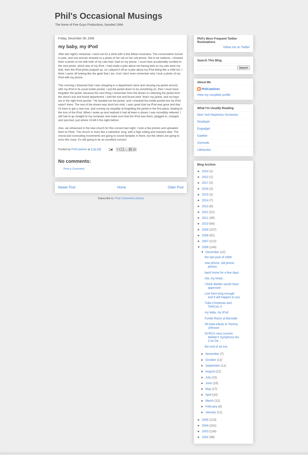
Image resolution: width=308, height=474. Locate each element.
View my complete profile (213, 94)
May (208, 389)
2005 (205, 419)
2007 (205, 241)
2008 (205, 235)
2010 (205, 223)
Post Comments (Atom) (129, 198)
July (208, 377)
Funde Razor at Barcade (221, 318)
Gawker (202, 135)
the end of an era (216, 346)
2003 (205, 431)
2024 (205, 171)
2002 (205, 437)
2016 (205, 188)
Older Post (176, 187)
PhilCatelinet (210, 89)
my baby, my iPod (216, 312)
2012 (205, 212)
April (208, 394)
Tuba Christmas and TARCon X (218, 304)
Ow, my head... (215, 278)
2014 (205, 200)
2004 (205, 425)
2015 (205, 194)
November (212, 354)
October (211, 359)
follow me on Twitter (237, 47)
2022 (205, 177)
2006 (205, 247)
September (213, 365)
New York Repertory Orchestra (217, 114)
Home (121, 187)
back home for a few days (222, 272)
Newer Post (67, 187)
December (212, 252)
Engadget (203, 128)
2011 (205, 217)
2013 (205, 206)
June (209, 383)
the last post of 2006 (218, 257)
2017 (205, 182)
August (210, 371)
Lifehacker (204, 149)
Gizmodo (203, 142)
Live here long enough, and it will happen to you (222, 295)
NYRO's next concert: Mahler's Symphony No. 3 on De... (222, 337)
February (211, 406)
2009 (205, 229)
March (210, 400)
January (211, 412)
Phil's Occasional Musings (108, 16)
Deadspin (203, 121)
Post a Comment (74, 168)
